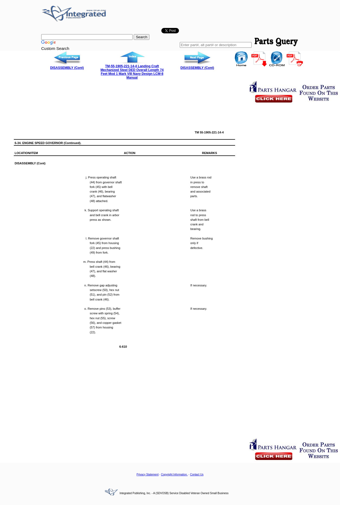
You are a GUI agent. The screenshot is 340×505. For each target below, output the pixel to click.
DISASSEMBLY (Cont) (67, 68)
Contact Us (196, 474)
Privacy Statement (148, 474)
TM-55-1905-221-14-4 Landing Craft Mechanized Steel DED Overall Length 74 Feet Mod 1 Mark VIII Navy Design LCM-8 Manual (132, 71)
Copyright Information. (174, 474)
